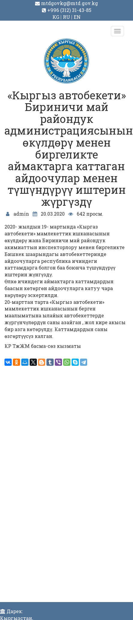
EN (77, 17)
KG (55, 17)
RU (66, 17)
